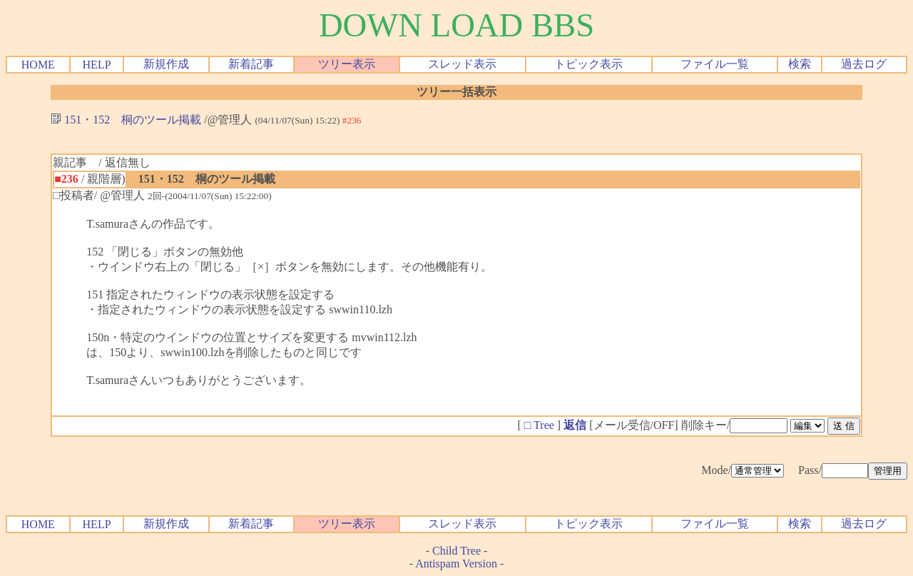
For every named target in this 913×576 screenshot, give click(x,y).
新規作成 (166, 64)
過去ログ (864, 64)
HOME (38, 65)
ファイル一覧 (714, 64)
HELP (97, 65)
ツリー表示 (346, 64)
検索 (799, 64)
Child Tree (456, 551)
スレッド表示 (462, 64)
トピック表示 (588, 64)
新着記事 (251, 64)
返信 (574, 425)
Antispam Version (456, 563)
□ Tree (539, 425)
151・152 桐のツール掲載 (126, 119)
